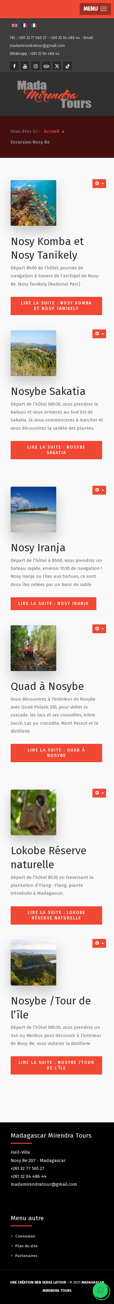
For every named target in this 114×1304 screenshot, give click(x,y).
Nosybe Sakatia (48, 391)
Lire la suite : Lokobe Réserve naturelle (56, 915)
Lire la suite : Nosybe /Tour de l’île (57, 1065)
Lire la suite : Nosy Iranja (53, 603)
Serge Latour (54, 1282)
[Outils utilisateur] (99, 183)
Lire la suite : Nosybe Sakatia (56, 450)
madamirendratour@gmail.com (37, 45)
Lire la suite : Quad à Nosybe (56, 753)
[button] (95, 9)
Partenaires (26, 1255)
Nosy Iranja (38, 547)
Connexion (25, 1236)
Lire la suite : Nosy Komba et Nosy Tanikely (56, 305)
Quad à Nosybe (47, 686)
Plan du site (26, 1246)
